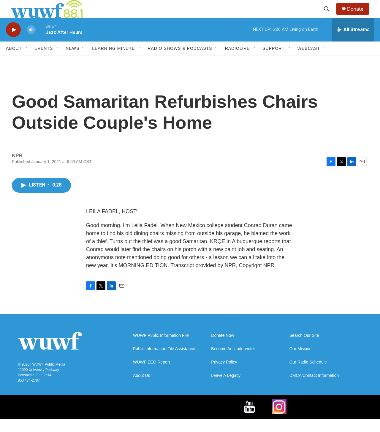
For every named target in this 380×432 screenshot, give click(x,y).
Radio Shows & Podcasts (180, 61)
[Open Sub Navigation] (26, 61)
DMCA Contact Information (314, 389)
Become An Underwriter (233, 362)
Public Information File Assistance (164, 362)
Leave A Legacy (225, 389)
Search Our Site (304, 349)
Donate (359, 15)
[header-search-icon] (329, 15)
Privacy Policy (224, 375)
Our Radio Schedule (308, 375)
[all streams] (353, 43)
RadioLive (237, 61)
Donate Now (222, 349)
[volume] (31, 43)
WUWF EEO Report (151, 375)
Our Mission (300, 362)
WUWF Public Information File (161, 349)
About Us (141, 389)
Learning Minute (113, 61)
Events (43, 61)
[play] (13, 43)
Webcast (308, 61)
